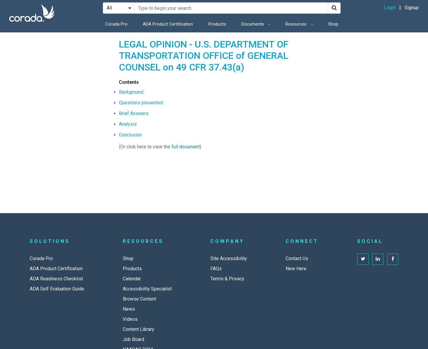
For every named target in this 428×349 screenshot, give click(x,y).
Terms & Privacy (227, 279)
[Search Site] (231, 8)
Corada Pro (116, 24)
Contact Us (297, 258)
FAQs (216, 268)
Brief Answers (134, 113)
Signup (412, 7)
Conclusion (130, 135)
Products (217, 24)
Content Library (138, 329)
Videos (130, 319)
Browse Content (139, 299)
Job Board (133, 339)
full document (185, 147)
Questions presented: (141, 103)
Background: (131, 92)
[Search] (334, 8)
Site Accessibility (228, 258)
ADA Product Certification (168, 24)
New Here (296, 268)
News (129, 309)
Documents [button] (253, 24)
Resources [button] (296, 24)
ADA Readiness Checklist (56, 279)
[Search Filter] (118, 8)
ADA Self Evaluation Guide (57, 289)
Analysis (128, 124)
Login (390, 7)
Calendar (132, 279)
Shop (333, 24)
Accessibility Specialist (147, 289)
